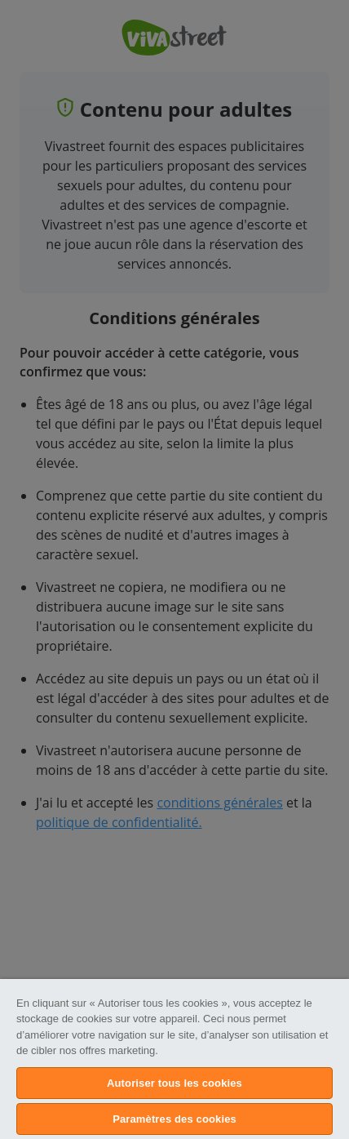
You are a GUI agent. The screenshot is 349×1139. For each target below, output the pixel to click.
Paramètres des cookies (174, 1119)
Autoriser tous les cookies (174, 1083)
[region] (174, 1059)
